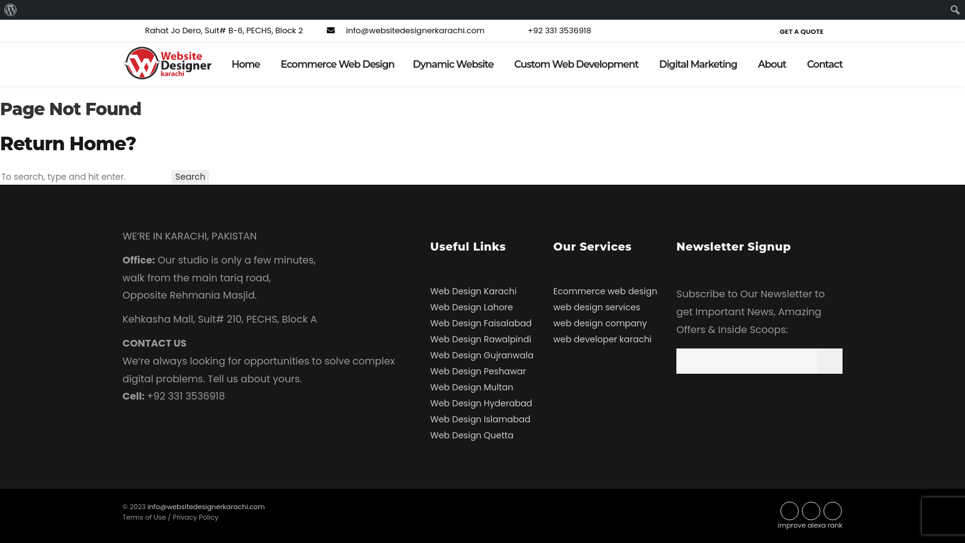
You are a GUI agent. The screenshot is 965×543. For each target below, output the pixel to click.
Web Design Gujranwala (482, 355)
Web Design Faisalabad (481, 323)
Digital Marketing (698, 64)
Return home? (68, 143)
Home (245, 64)
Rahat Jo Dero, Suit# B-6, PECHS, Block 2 (212, 30)
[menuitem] (11, 10)
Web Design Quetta (471, 435)
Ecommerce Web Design (337, 64)
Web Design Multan (471, 387)
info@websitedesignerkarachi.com (404, 30)
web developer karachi (602, 339)
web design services (596, 307)
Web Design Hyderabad (481, 403)
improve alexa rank (810, 525)
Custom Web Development (577, 64)
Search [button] (190, 177)
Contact (825, 64)
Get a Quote (801, 31)
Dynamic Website (453, 64)
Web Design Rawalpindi (480, 339)
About (772, 64)
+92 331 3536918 (548, 30)
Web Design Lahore (471, 307)
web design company (600, 323)
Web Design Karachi (473, 291)
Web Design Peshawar (478, 371)
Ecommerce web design (605, 291)
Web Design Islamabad (480, 419)
